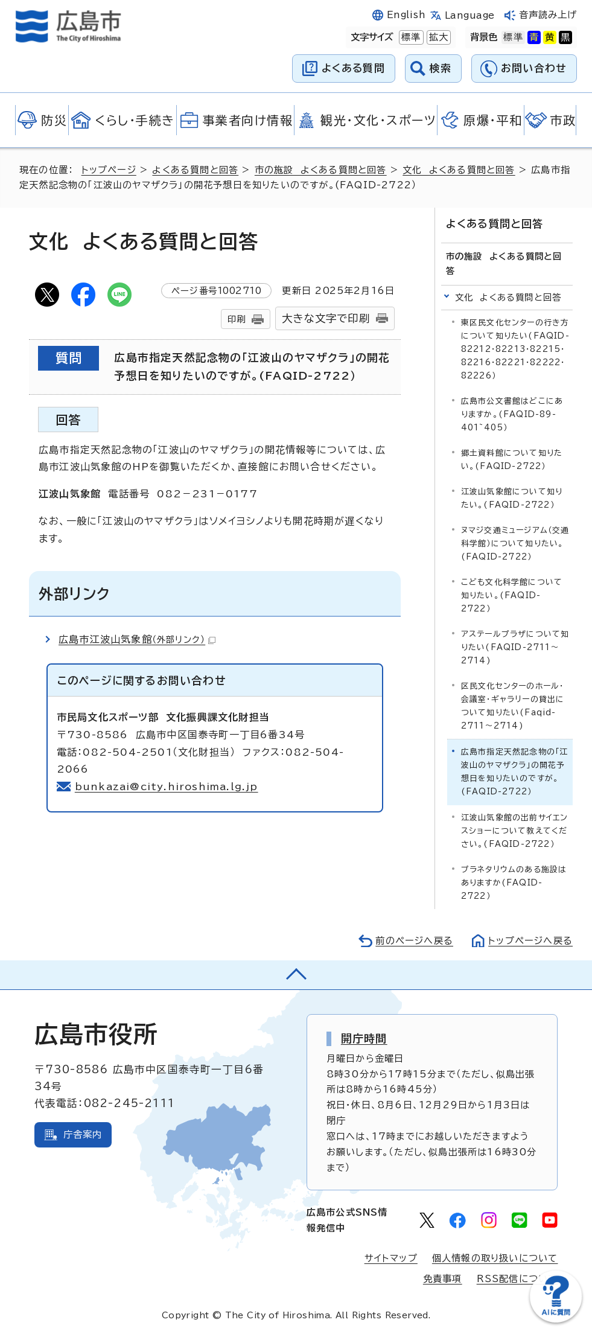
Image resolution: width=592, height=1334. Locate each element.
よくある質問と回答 (195, 169)
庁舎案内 (83, 1134)
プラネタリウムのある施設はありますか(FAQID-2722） (514, 883)
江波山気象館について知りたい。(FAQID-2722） (511, 498)
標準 (410, 37)
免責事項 (442, 1278)
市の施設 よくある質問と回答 (321, 169)
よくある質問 (353, 68)
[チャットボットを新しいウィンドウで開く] (556, 1319)
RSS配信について (517, 1278)
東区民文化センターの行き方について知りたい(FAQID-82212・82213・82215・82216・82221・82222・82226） (515, 349)
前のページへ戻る (414, 940)
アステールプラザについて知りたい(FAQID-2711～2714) (515, 647)
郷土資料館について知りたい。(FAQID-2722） (511, 459)
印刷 (237, 319)
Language (470, 15)
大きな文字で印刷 (326, 318)
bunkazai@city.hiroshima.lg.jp (166, 786)
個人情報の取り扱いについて (495, 1258)
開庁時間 (364, 1038)
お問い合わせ (534, 68)
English (406, 14)
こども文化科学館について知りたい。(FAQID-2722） (511, 595)
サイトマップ (391, 1258)
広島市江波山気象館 (137, 639)
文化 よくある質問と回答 (459, 169)
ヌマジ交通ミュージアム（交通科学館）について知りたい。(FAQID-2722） (515, 543)
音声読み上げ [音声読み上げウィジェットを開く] (548, 14)
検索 (441, 68)
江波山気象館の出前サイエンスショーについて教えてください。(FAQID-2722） (514, 831)
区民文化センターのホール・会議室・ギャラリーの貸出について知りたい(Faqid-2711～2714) (513, 706)
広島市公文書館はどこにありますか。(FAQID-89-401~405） (512, 414)
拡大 (437, 37)
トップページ (108, 169)
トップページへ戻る (530, 940)
